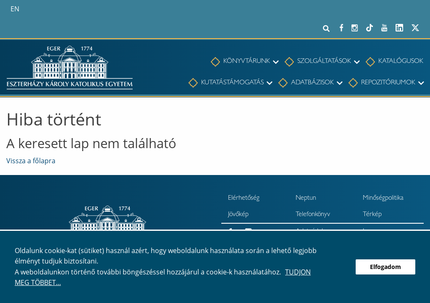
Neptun (306, 198)
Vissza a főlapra (30, 160)
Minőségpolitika (383, 198)
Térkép (372, 215)
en (14, 8)
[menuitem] (240, 62)
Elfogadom (385, 267)
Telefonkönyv (313, 215)
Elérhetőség (244, 198)
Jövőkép (238, 215)
